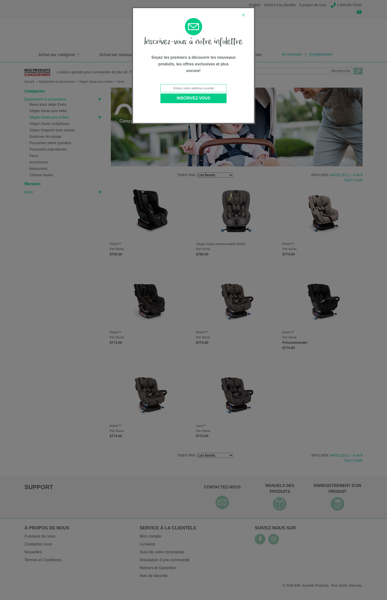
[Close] (243, 15)
